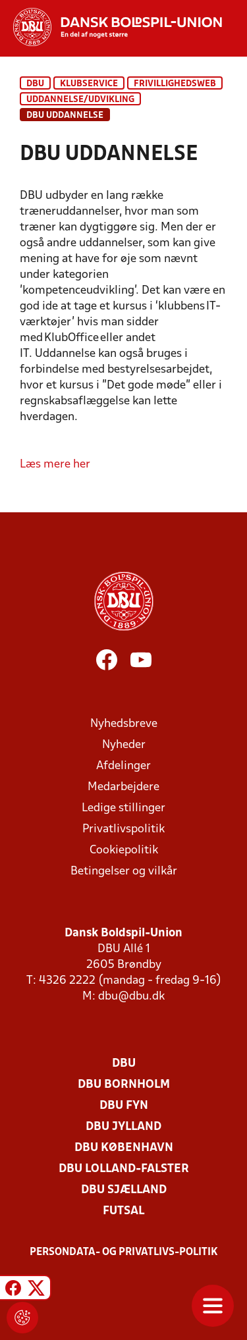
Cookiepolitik (124, 850)
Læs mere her (55, 464)
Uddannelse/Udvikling (80, 99)
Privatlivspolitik (123, 829)
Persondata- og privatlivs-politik (124, 1252)
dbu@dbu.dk (131, 996)
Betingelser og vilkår (123, 871)
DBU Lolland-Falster (124, 1169)
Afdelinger (123, 766)
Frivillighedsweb (175, 84)
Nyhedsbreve (123, 724)
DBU (35, 84)
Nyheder (124, 745)
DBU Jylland (123, 1127)
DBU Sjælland (124, 1190)
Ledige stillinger (123, 808)
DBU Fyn (123, 1106)
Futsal (123, 1211)
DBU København (123, 1148)
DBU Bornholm (124, 1084)
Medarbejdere (123, 787)
